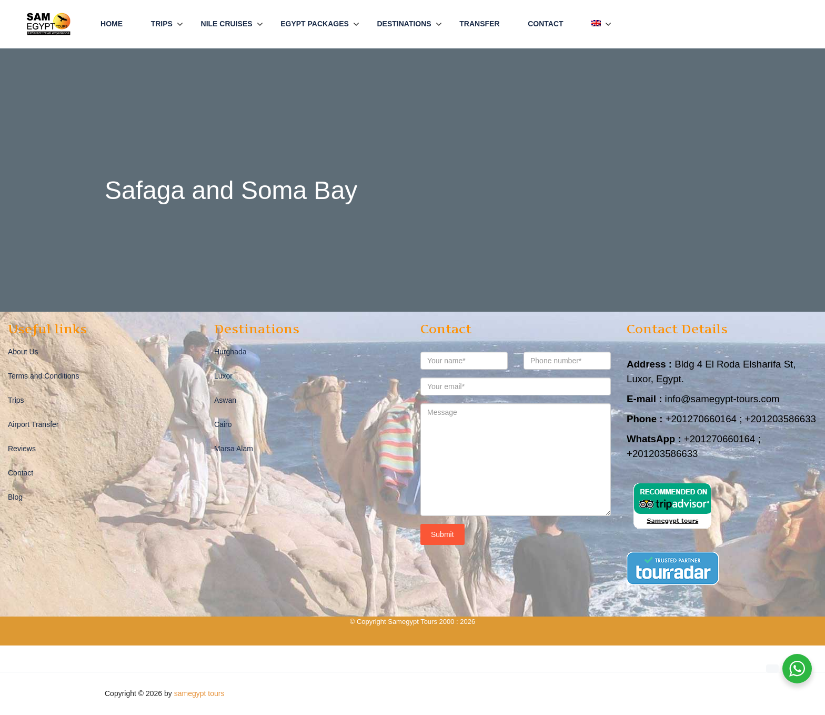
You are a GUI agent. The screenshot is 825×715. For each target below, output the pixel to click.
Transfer (479, 23)
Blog (15, 497)
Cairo (223, 424)
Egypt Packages (314, 23)
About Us (23, 351)
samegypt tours (199, 693)
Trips (162, 23)
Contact (545, 23)
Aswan (225, 400)
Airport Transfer (33, 424)
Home (111, 23)
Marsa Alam (233, 448)
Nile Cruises (227, 23)
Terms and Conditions (43, 376)
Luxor (223, 376)
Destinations (404, 23)
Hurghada (230, 351)
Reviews (22, 448)
